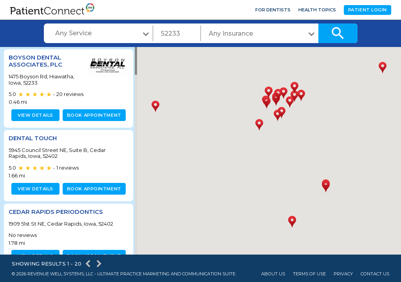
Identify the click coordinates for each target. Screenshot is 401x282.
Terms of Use (309, 274)
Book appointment (92, 115)
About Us (273, 274)
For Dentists (273, 10)
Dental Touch (33, 138)
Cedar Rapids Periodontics (56, 211)
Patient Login (367, 10)
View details (34, 115)
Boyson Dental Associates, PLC (35, 61)
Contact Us (375, 274)
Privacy (343, 274)
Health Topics (317, 10)
